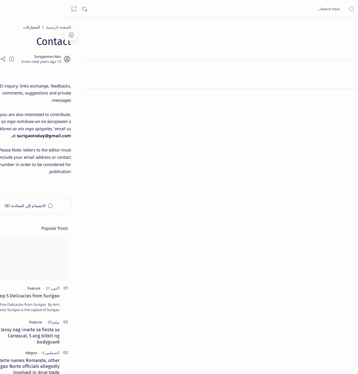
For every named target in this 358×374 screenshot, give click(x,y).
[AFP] (34, 306)
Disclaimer (70, 337)
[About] (347, 68)
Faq (37, 337)
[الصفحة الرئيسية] (347, 28)
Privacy (51, 337)
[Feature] (59, 87)
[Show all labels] (80, 319)
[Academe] (34, 292)
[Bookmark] (9, 9)
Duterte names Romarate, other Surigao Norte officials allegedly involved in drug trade (51, 165)
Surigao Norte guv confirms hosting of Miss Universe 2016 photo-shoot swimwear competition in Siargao (53, 199)
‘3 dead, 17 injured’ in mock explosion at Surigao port (56, 230)
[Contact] (347, 79)
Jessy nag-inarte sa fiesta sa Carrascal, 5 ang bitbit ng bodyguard (55, 135)
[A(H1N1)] (74, 278)
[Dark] (19, 9)
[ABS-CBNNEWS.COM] (74, 292)
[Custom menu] (347, 97)
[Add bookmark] (129, 58)
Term (89, 337)
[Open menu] (347, 9)
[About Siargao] (34, 278)
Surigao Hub (306, 363)
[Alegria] (56, 151)
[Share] (114, 58)
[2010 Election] (34, 264)
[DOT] (56, 182)
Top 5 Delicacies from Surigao (54, 95)
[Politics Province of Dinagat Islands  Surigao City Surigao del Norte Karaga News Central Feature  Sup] (74, 264)
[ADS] (74, 306)
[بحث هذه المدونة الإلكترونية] (247, 9)
